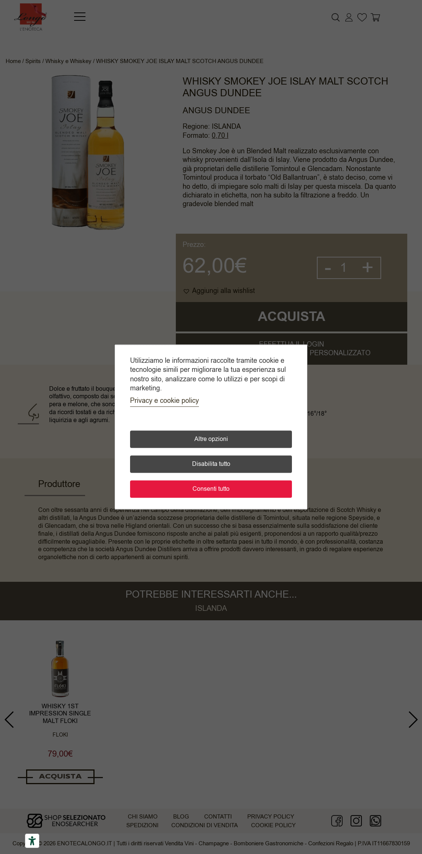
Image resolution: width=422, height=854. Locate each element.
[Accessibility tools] (32, 841)
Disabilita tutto (211, 464)
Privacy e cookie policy (164, 400)
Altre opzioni (211, 439)
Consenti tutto (211, 489)
